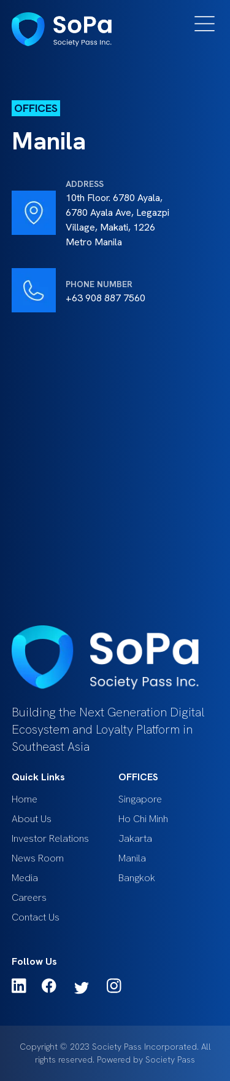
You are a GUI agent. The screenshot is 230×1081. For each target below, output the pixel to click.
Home (24, 799)
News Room (38, 858)
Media (25, 877)
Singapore (140, 799)
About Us (32, 818)
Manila (132, 858)
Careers (29, 897)
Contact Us (35, 917)
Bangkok (136, 877)
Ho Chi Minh (143, 818)
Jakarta (135, 838)
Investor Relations (50, 838)
